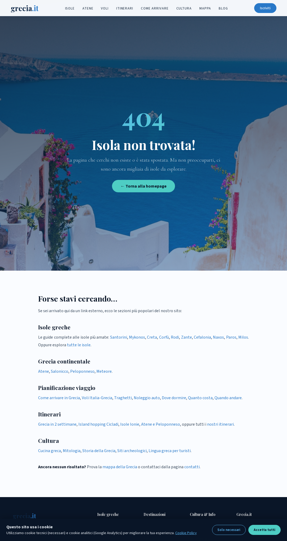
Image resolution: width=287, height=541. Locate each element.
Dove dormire (174, 398)
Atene (87, 8)
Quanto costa (200, 398)
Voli (105, 8)
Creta (152, 337)
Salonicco (59, 371)
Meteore (104, 371)
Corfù (164, 337)
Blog (223, 8)
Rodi (175, 337)
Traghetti (123, 398)
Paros (231, 337)
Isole (70, 8)
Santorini (118, 337)
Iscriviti (263, 8)
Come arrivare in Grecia (59, 398)
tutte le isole (79, 345)
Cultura (184, 8)
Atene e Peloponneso (160, 424)
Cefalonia (202, 337)
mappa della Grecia (119, 467)
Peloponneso (82, 371)
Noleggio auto (147, 398)
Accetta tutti (264, 530)
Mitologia (71, 451)
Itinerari (124, 8)
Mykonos (137, 337)
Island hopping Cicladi (98, 424)
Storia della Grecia (98, 451)
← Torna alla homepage (143, 186)
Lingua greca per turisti (170, 451)
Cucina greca (49, 451)
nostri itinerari (220, 424)
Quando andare (228, 398)
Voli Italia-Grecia (97, 398)
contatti (192, 467)
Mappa (205, 8)
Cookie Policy (186, 533)
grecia (27, 8)
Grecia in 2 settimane (57, 424)
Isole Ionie (129, 424)
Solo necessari (228, 530)
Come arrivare (155, 8)
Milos (243, 337)
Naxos (218, 337)
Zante (186, 337)
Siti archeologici (132, 451)
